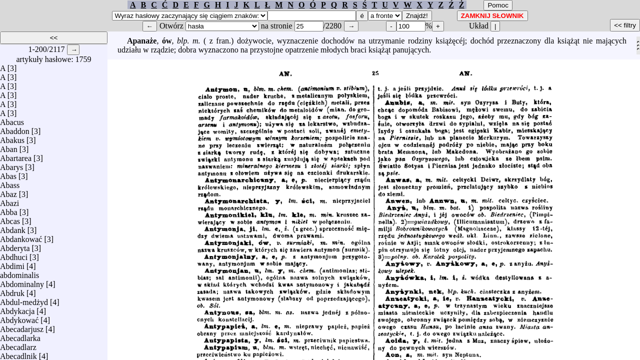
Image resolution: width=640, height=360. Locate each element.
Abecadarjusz (22, 326)
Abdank (13, 228)
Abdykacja (17, 308)
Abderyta (15, 246)
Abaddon (15, 128)
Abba (9, 210)
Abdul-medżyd (24, 300)
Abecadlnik (18, 354)
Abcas (10, 218)
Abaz (8, 192)
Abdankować (21, 236)
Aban (9, 146)
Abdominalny (22, 282)
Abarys (11, 164)
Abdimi (12, 264)
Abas (8, 174)
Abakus (12, 138)
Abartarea (16, 156)
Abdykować (19, 318)
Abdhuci (14, 254)
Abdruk (12, 290)
